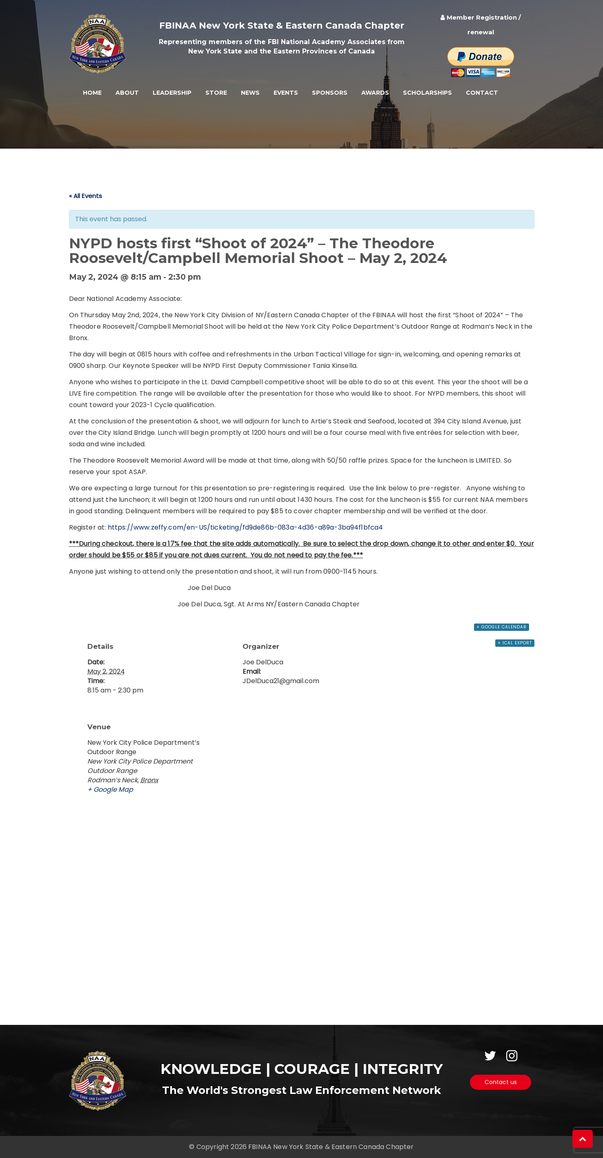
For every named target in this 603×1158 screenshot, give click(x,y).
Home (92, 92)
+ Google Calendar (501, 627)
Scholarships (427, 92)
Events (286, 92)
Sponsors (329, 92)
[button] (582, 1139)
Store (216, 92)
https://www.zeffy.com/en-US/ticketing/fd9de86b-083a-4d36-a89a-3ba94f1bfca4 (245, 527)
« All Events (85, 196)
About (127, 92)
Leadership (172, 92)
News (250, 92)
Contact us (501, 1082)
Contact (482, 92)
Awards (375, 92)
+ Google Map (110, 789)
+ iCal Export (515, 643)
